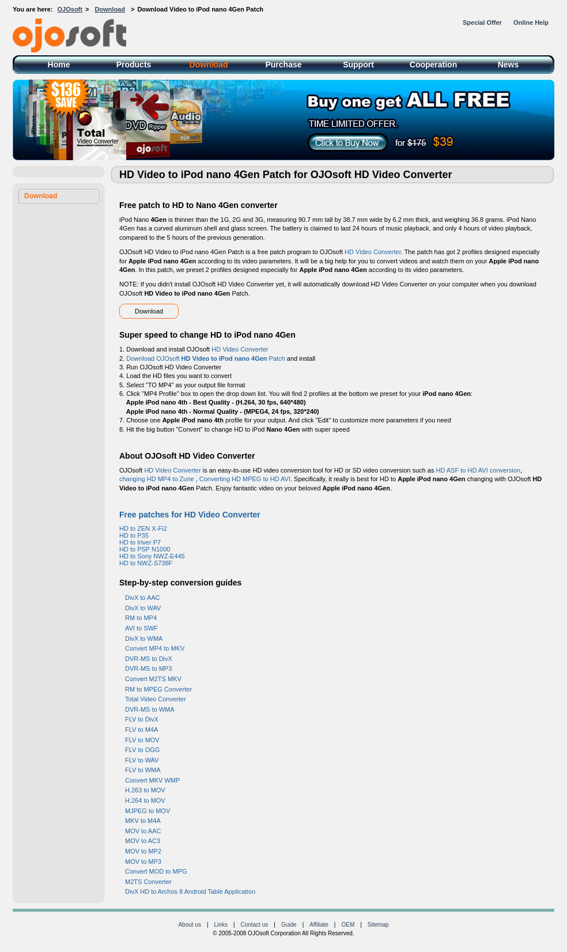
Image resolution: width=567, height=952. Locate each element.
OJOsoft (70, 9)
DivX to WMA (143, 638)
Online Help (531, 22)
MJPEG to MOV (147, 810)
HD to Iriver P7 (140, 542)
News (508, 64)
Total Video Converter (155, 699)
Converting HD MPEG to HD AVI (244, 478)
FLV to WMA (143, 769)
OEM (347, 924)
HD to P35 (134, 535)
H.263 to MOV (145, 790)
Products (134, 64)
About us (189, 924)
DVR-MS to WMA (150, 709)
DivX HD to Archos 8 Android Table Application (190, 891)
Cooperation (433, 64)
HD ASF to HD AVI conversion (478, 470)
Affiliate (318, 924)
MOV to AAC (143, 831)
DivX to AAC (142, 597)
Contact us (255, 924)
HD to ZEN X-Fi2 (143, 528)
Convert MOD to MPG (156, 871)
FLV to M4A (141, 729)
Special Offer (482, 22)
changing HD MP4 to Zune (157, 478)
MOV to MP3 (143, 861)
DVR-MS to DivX (148, 658)
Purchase (283, 64)
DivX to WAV (143, 608)
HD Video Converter (373, 251)
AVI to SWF (141, 628)
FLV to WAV (141, 760)
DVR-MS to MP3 (148, 668)
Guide (289, 924)
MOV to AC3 (142, 840)
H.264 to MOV (145, 800)
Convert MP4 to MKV (154, 648)
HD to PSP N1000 (144, 549)
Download (109, 9)
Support (358, 64)
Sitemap (378, 924)
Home (59, 64)
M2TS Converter (148, 881)
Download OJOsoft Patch (205, 358)
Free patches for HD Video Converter (189, 514)
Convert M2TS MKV (153, 678)
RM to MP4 (141, 617)
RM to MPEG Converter (158, 689)
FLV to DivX (141, 719)
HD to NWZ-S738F (145, 563)
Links (221, 924)
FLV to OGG (142, 749)
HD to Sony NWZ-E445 (152, 556)
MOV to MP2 (143, 851)
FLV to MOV (142, 739)
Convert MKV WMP (152, 780)
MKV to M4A (143, 820)
